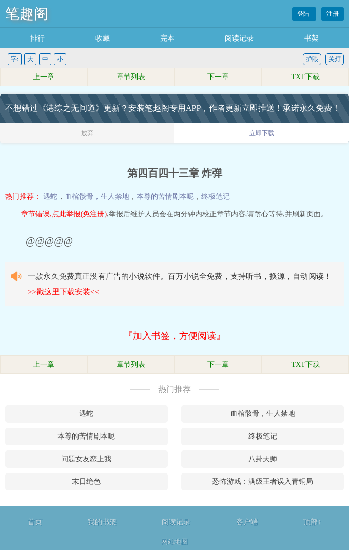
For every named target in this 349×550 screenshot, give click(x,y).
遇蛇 (50, 196)
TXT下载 (305, 77)
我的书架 (102, 522)
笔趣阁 (26, 14)
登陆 (304, 13)
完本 (167, 38)
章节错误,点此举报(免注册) (64, 214)
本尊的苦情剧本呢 (165, 196)
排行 (37, 38)
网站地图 (174, 541)
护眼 (312, 59)
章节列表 (131, 77)
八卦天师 (262, 459)
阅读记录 (239, 38)
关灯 (334, 59)
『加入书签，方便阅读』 (174, 336)
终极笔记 (215, 196)
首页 (35, 522)
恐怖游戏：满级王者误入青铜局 (262, 481)
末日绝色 (86, 481)
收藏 (102, 38)
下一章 (218, 77)
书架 (311, 38)
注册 (332, 13)
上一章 (43, 77)
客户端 (247, 522)
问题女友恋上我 (86, 459)
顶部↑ (312, 522)
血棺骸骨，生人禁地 (97, 196)
